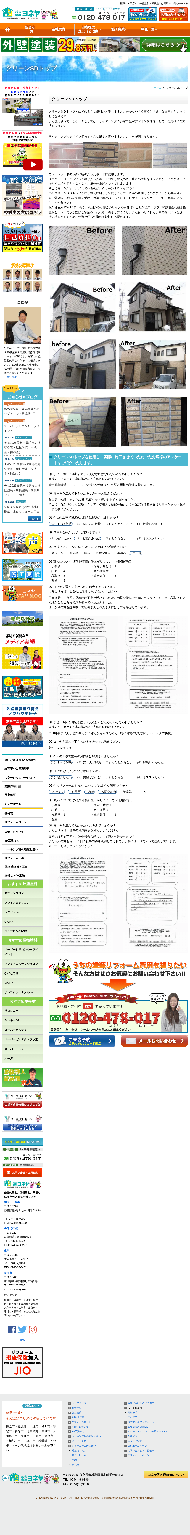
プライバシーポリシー (140, 1455)
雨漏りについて (14, 831)
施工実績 (118, 29)
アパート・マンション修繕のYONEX (147, 1431)
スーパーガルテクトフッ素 (21, 1039)
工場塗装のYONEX (138, 1427)
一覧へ (33, 519)
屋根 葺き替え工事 (16, 866)
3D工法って (11, 840)
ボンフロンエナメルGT (18, 992)
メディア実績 (79, 1441)
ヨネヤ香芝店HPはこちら (166, 1474)
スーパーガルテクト (17, 1029)
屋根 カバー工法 (14, 875)
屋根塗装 (132, 1417)
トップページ (79, 1403)
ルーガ (8, 1058)
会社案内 (58, 29)
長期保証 (10, 794)
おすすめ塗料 (135, 1408)
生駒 (6, 1250)
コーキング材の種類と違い (21, 849)
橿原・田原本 (12, 1202)
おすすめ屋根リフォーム (141, 1422)
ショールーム (12, 803)
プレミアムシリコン (17, 902)
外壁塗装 (132, 1412)
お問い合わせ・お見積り (141, 1450)
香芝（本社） (12, 1228)
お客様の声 (78, 1417)
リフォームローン (15, 822)
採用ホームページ (137, 1446)
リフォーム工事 (14, 858)
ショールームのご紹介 (84, 1446)
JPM (22, 1340)
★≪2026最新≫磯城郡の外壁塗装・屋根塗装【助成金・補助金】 (22, 469)
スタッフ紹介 (135, 1441)
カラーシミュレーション (19, 777)
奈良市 (8, 1272)
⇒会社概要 (10, 376)
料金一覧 (147, 29)
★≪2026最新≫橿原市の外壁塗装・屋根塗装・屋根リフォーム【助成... (22, 490)
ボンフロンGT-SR (15, 931)
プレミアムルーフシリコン (21, 963)
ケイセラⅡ (11, 973)
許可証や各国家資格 (17, 768)
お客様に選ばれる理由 (88, 29)
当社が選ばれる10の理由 (20, 760)
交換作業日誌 (12, 786)
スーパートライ (14, 1049)
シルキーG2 (11, 1020)
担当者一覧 (30, 29)
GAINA (8, 921)
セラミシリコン (14, 892)
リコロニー (11, 1010)
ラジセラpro (12, 912)
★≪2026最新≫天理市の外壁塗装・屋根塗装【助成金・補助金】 (22, 447)
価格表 (8, 813)
